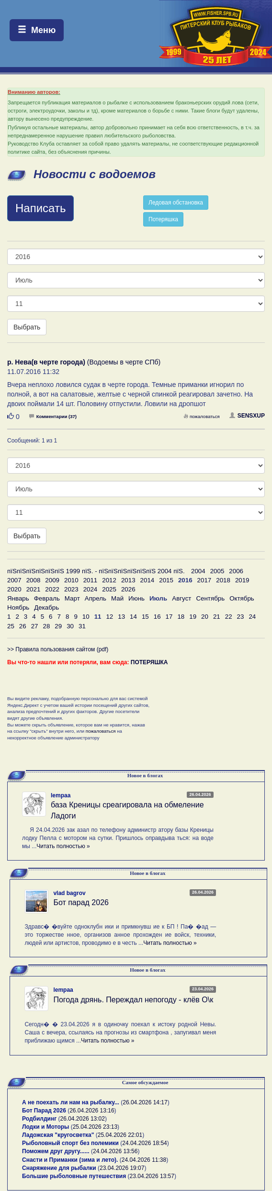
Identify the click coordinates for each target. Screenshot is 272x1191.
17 (169, 616)
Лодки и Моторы (45, 1126)
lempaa (60, 795)
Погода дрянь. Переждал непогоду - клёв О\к (133, 1000)
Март (72, 598)
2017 (204, 580)
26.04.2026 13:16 (91, 1110)
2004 (198, 571)
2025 (109, 589)
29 (58, 626)
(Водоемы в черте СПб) (83, 362)
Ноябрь (18, 607)
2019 (242, 580)
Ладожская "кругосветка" (59, 1135)
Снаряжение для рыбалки (59, 1168)
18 (180, 616)
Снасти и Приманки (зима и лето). (70, 1160)
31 (82, 626)
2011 (90, 580)
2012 (109, 580)
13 (121, 616)
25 (10, 626)
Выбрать (26, 327)
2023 (71, 589)
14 (133, 616)
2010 (71, 580)
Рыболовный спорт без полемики (70, 1143)
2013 (128, 580)
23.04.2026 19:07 (122, 1168)
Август (181, 598)
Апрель (95, 598)
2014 (147, 580)
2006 (236, 571)
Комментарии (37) (53, 416)
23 (240, 616)
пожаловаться (201, 416)
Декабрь (46, 607)
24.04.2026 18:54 (144, 1143)
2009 (52, 580)
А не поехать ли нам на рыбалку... (70, 1102)
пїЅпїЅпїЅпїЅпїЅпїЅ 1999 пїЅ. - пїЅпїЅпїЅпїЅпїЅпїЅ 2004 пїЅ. (96, 571)
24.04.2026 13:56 (115, 1151)
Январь (18, 598)
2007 (14, 580)
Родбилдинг (39, 1118)
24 (252, 616)
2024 (90, 589)
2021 (33, 589)
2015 (166, 580)
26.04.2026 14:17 (145, 1102)
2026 (128, 589)
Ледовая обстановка (175, 202)
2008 (33, 580)
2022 (52, 589)
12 (109, 616)
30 (70, 626)
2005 (217, 571)
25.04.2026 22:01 (120, 1135)
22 (228, 616)
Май (117, 598)
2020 (14, 589)
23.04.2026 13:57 (152, 1176)
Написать (40, 208)
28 (46, 626)
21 (216, 616)
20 (204, 616)
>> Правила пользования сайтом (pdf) (57, 649)
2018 (223, 580)
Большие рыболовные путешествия (74, 1176)
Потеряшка (163, 219)
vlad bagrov (69, 893)
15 (145, 616)
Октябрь (241, 598)
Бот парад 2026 (81, 902)
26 (22, 626)
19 (192, 616)
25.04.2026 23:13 (95, 1126)
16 (157, 616)
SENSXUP (247, 415)
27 (34, 626)
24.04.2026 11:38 (144, 1160)
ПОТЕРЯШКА (149, 662)
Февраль (47, 598)
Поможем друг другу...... (56, 1151)
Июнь (136, 598)
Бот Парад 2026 (44, 1110)
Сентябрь (210, 598)
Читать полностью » (63, 846)
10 (86, 616)
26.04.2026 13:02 (82, 1118)
